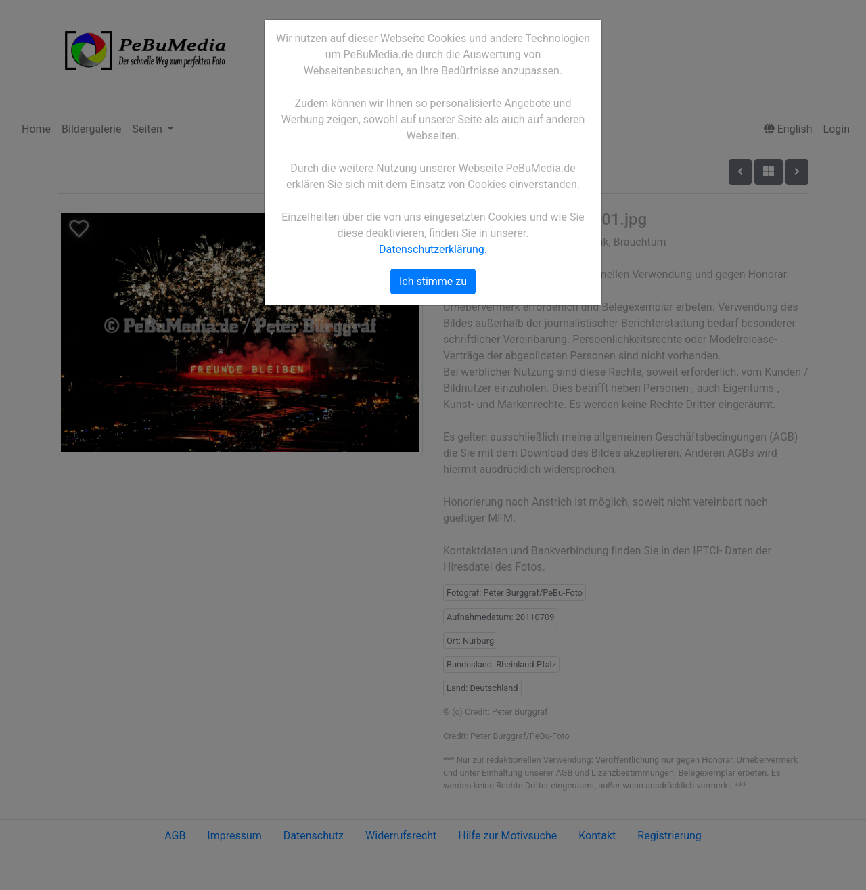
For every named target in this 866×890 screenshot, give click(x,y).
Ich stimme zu (433, 281)
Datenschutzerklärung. (433, 249)
